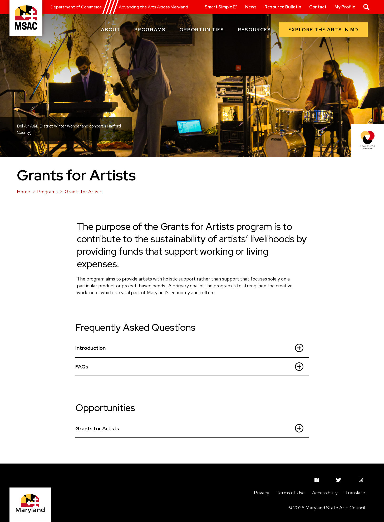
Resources (254, 30)
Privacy (261, 493)
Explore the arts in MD (323, 30)
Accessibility (325, 493)
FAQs (189, 366)
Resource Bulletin (282, 7)
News (251, 7)
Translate (355, 493)
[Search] (366, 7)
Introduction (189, 348)
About (110, 30)
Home (23, 192)
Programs (150, 30)
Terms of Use (291, 493)
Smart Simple (221, 7)
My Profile (344, 7)
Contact (318, 7)
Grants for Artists (83, 192)
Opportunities (201, 30)
